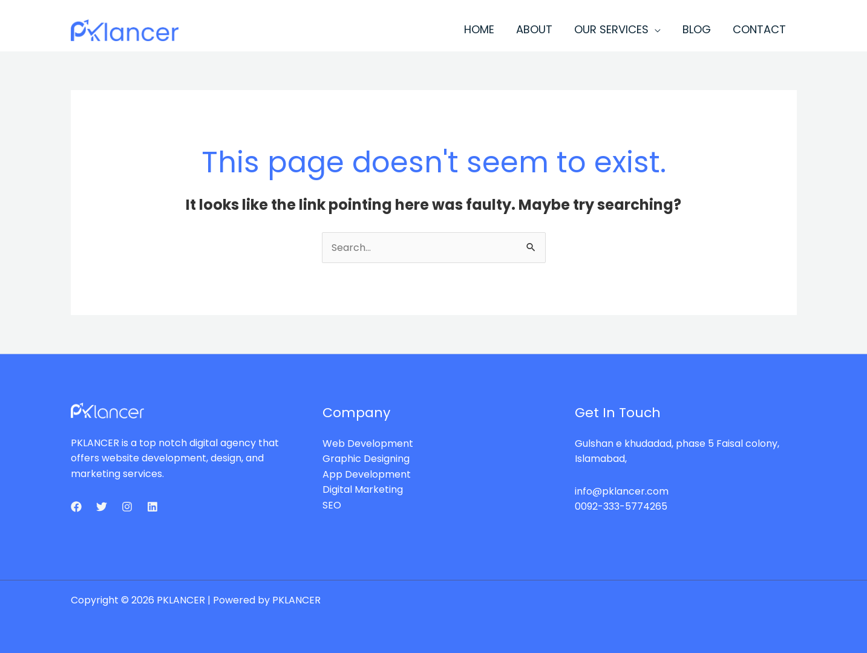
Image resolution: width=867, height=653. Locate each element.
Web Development (367, 443)
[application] (655, 29)
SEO (331, 505)
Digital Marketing (362, 489)
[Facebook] (76, 506)
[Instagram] (127, 506)
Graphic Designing (366, 459)
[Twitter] (101, 506)
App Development (366, 474)
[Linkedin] (152, 506)
